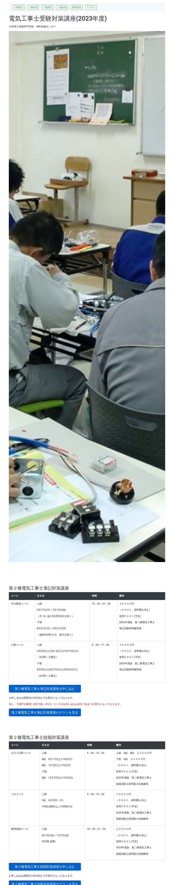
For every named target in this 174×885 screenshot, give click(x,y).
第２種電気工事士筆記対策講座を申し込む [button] (48, 688)
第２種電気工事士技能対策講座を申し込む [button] (48, 866)
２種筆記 (18, 7)
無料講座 (76, 7)
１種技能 (62, 7)
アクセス (91, 7)
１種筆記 (47, 7)
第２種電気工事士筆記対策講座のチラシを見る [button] (45, 712)
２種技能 (33, 7)
